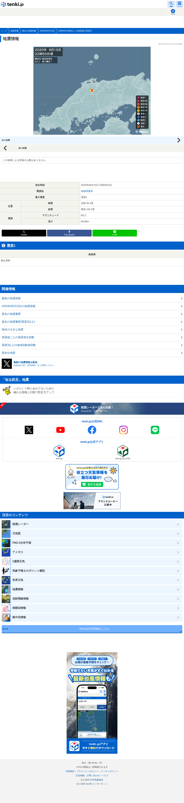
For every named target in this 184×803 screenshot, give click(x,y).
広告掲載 (80, 775)
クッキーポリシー (109, 771)
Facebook (69, 234)
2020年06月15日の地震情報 (18, 306)
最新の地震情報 (11, 298)
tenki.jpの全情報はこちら (94, 628)
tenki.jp (12, 4)
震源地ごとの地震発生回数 (18, 337)
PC (100, 763)
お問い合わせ (93, 775)
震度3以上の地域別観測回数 (19, 345)
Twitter (24, 234)
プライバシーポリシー (88, 771)
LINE (114, 234)
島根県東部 (87, 191)
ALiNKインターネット (96, 784)
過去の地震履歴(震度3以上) (18, 321)
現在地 (173, 14)
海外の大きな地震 (12, 329)
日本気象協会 (96, 779)
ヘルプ (105, 775)
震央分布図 (8, 352)
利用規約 (70, 771)
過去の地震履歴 (11, 313)
